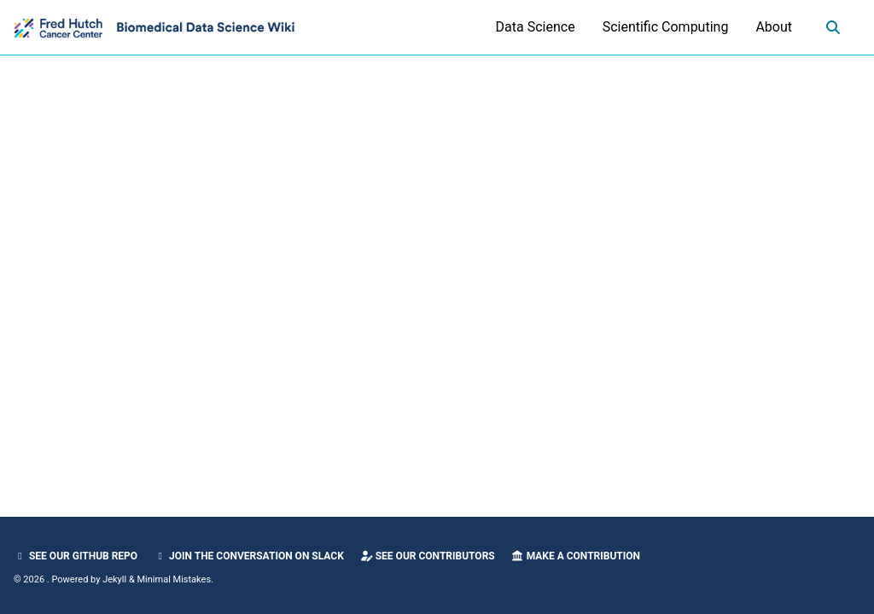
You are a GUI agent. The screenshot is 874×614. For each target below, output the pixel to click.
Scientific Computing (666, 27)
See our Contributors (427, 556)
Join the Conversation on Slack (249, 556)
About (773, 27)
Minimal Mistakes (174, 579)
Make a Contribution (575, 556)
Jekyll (114, 579)
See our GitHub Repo (75, 556)
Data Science (535, 27)
